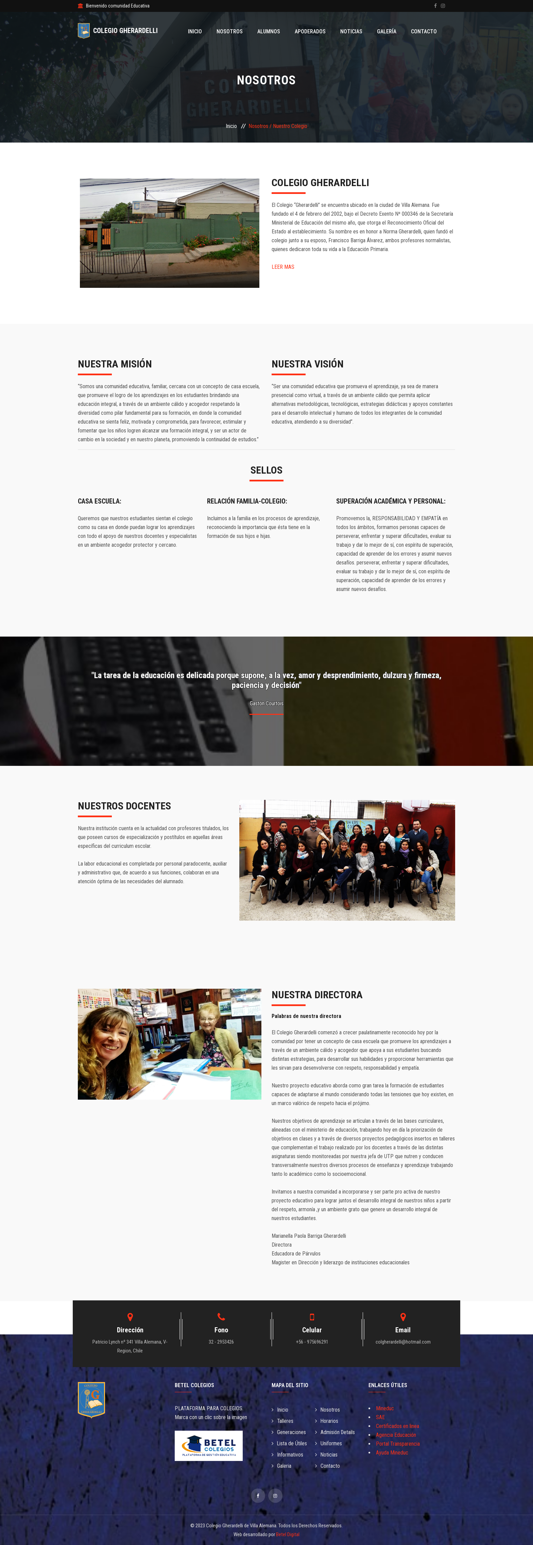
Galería (388, 31)
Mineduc (385, 1408)
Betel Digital (287, 1534)
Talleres (283, 1421)
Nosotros (235, 31)
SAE (380, 1417)
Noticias (354, 31)
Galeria (281, 1466)
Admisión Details (335, 1432)
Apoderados (313, 31)
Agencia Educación (396, 1435)
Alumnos (273, 31)
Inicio (201, 31)
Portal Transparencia (398, 1444)
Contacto (424, 31)
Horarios (327, 1421)
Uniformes (328, 1443)
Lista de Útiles (289, 1443)
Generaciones (289, 1432)
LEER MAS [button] (283, 267)
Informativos (288, 1454)
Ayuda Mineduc (392, 1452)
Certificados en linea (397, 1426)
